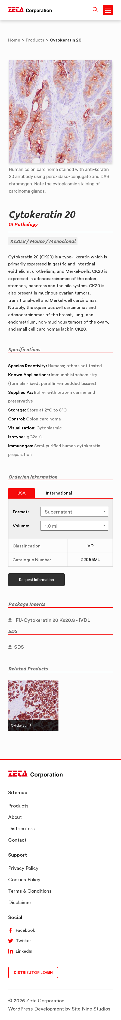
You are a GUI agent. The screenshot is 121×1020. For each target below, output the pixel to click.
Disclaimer (20, 902)
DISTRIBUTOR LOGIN (33, 972)
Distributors (21, 828)
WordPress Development (36, 1009)
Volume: (21, 525)
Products (18, 806)
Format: (21, 511)
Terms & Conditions (30, 891)
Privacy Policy (23, 868)
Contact (17, 840)
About (15, 817)
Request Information (36, 580)
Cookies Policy (24, 879)
